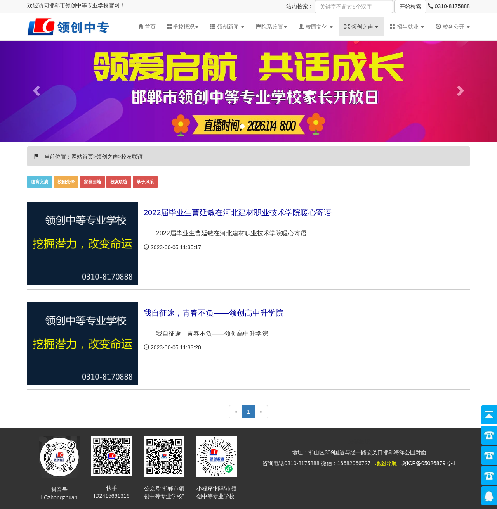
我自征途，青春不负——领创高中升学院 (213, 313)
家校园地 (92, 181)
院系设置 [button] (271, 27)
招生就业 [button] (407, 27)
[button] (227, 26)
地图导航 (386, 463)
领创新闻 (228, 27)
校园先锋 (66, 181)
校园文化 (316, 27)
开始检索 (410, 6)
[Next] (261, 411)
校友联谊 (118, 181)
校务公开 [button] (453, 27)
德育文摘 (39, 181)
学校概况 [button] (182, 27)
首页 (147, 27)
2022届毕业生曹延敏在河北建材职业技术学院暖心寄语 (238, 212)
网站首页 (82, 156)
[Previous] (235, 411)
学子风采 (145, 181)
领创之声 (362, 27)
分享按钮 (359, 441)
